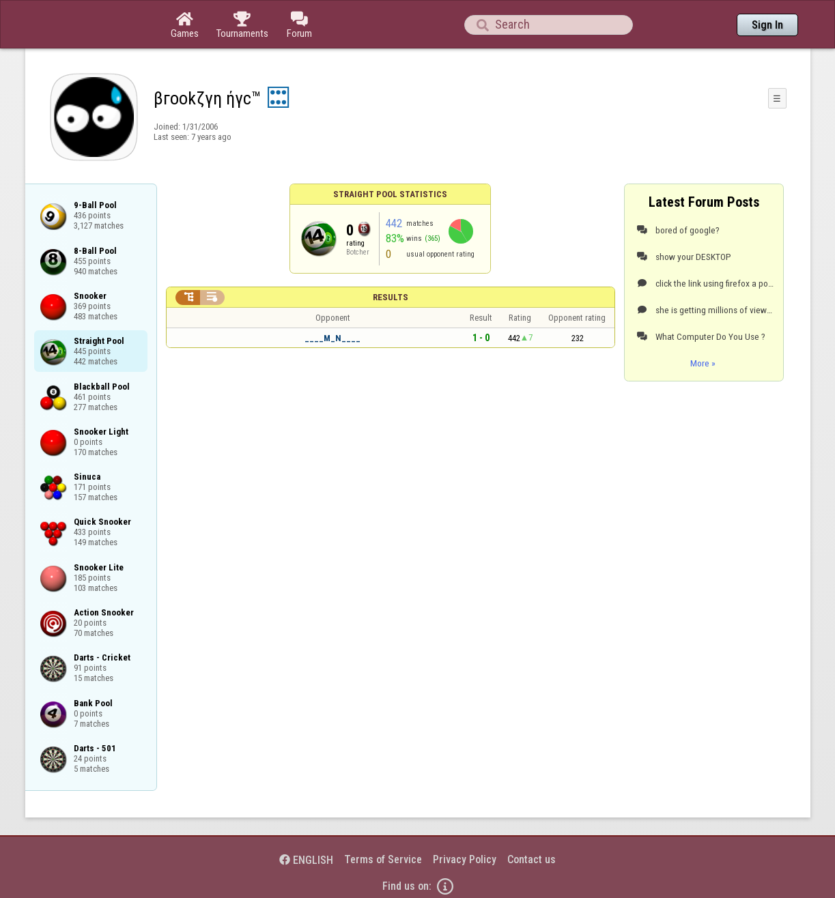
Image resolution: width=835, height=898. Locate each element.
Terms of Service (383, 859)
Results (390, 297)
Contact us (531, 859)
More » (703, 363)
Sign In (767, 24)
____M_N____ (332, 338)
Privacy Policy (464, 859)
